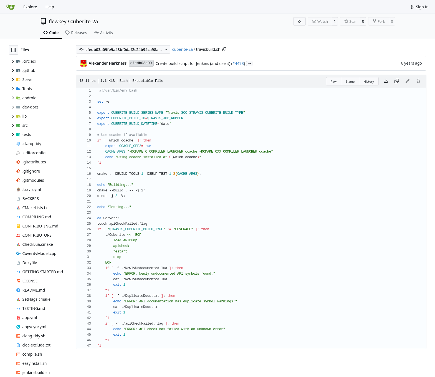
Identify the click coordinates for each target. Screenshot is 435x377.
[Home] (10, 7)
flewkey (57, 21)
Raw (334, 81)
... (249, 63)
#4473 (238, 63)
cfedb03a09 (141, 63)
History (369, 81)
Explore (30, 6)
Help (49, 6)
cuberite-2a (84, 21)
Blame (350, 81)
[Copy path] (224, 49)
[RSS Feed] (299, 21)
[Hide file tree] (13, 50)
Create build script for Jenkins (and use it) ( (194, 63)
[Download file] (385, 81)
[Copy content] (396, 81)
